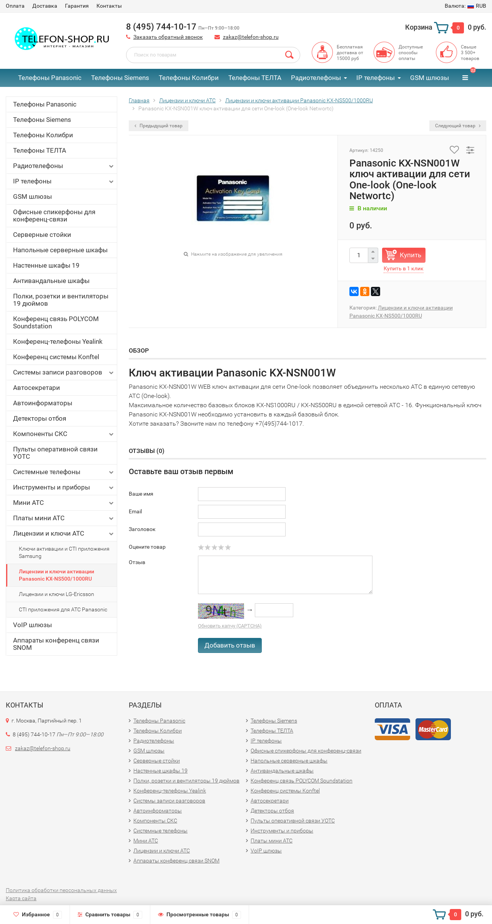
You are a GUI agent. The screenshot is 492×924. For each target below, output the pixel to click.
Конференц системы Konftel (56, 357)
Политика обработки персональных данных (61, 890)
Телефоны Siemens (120, 78)
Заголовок (142, 529)
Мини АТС (64, 503)
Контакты (109, 6)
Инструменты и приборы (64, 487)
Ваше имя (141, 494)
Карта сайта (21, 898)
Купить (410, 255)
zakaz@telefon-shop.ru (251, 37)
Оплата (15, 6)
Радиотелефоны (316, 78)
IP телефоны (375, 78)
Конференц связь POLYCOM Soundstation (56, 322)
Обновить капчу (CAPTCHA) (230, 626)
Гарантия (77, 6)
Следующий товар (457, 125)
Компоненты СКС (64, 434)
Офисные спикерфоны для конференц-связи (54, 215)
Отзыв (137, 562)
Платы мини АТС (64, 518)
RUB (465, 6)
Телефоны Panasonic (49, 78)
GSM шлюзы (429, 78)
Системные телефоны (64, 472)
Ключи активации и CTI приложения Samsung (64, 552)
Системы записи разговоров (64, 372)
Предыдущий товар (159, 125)
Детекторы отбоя (39, 418)
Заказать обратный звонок (168, 37)
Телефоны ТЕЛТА (254, 78)
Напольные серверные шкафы (60, 250)
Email (135, 511)
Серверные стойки (42, 234)
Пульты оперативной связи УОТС (55, 452)
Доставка (44, 6)
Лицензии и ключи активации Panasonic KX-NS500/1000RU (56, 575)
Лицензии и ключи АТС (64, 533)
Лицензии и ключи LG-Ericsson (56, 594)
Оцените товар (147, 547)
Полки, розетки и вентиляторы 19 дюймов (60, 299)
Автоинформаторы (42, 403)
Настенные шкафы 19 (46, 265)
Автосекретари (36, 387)
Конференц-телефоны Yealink (58, 341)
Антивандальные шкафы (51, 281)
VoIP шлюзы (32, 625)
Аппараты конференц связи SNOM (56, 643)
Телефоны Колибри (189, 78)
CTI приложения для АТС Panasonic (63, 609)
